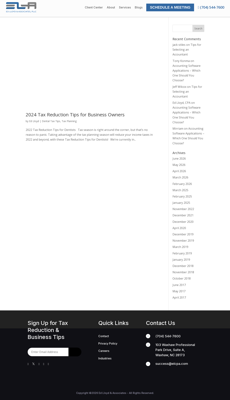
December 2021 (183, 215)
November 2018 (183, 272)
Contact (103, 336)
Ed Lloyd (34, 121)
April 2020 (179, 228)
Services (125, 7)
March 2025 (180, 190)
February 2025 (182, 196)
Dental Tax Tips (51, 121)
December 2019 (183, 234)
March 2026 (180, 177)
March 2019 (180, 247)
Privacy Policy (107, 343)
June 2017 (179, 285)
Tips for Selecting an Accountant (186, 49)
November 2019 (183, 241)
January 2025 (181, 203)
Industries (104, 358)
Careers (103, 351)
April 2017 (179, 297)
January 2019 (181, 260)
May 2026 (178, 165)
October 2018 (181, 278)
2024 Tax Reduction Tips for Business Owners (75, 114)
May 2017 (178, 291)
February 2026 (182, 184)
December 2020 (183, 222)
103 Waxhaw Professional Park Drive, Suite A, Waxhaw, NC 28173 (175, 350)
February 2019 (182, 253)
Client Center (94, 7)
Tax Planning (69, 121)
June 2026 (179, 159)
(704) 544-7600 (211, 7)
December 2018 (183, 266)
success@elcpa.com (171, 364)
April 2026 (179, 171)
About (111, 7)
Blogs (138, 7)
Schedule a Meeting (170, 7)
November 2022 (183, 209)
